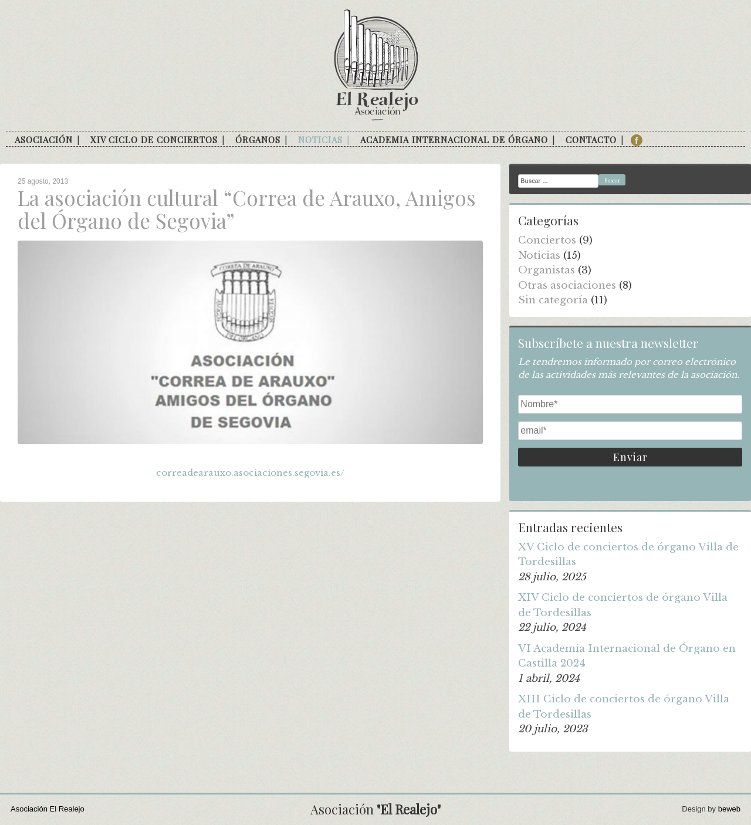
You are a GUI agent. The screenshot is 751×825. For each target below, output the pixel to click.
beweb (729, 808)
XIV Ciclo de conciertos (154, 140)
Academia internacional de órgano (454, 140)
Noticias (320, 140)
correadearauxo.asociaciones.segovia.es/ (250, 472)
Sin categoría (553, 300)
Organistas (546, 270)
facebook (636, 140)
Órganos (257, 140)
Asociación (44, 140)
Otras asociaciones (567, 285)
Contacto (591, 140)
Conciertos (547, 240)
